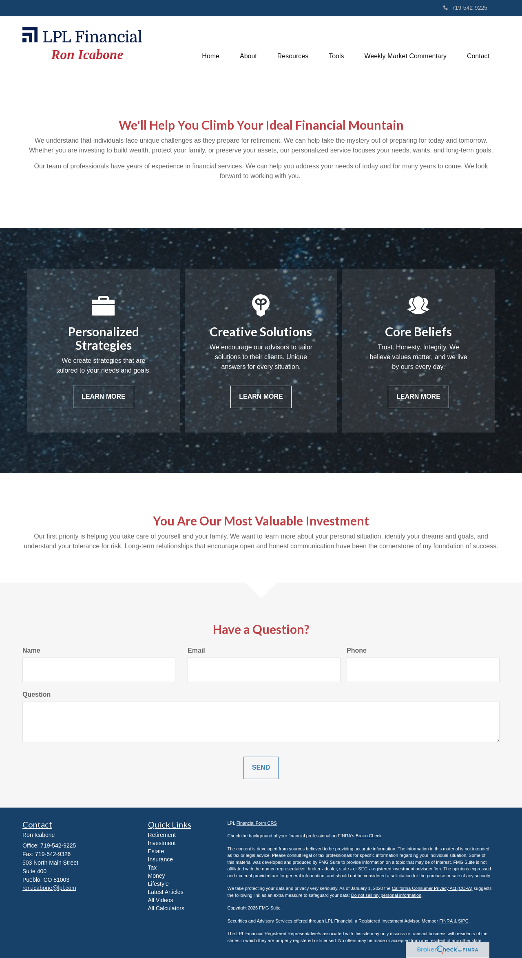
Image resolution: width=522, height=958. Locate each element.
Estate (156, 851)
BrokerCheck (369, 835)
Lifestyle (158, 884)
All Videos (160, 900)
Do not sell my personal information (386, 895)
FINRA (445, 920)
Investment (162, 843)
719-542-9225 (465, 7)
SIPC (463, 920)
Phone (357, 650)
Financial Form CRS (257, 823)
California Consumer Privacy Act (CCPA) (432, 888)
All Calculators (166, 908)
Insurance (160, 859)
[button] (248, 47)
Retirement (162, 835)
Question (36, 694)
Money (156, 875)
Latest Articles (166, 892)
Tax (152, 867)
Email (196, 650)
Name (31, 650)
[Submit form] (261, 768)
